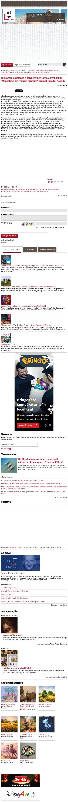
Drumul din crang (26, 734)
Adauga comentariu (9, 236)
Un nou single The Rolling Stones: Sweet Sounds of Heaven (26, 325)
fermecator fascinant (47, 189)
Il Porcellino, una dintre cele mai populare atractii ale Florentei (22, 480)
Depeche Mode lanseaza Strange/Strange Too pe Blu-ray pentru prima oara (32, 266)
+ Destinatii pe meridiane (58, 605)
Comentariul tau (8, 214)
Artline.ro (12, 70)
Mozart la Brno (6, 595)
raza (12, 191)
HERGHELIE (5, 761)
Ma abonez (6, 449)
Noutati (24, 70)
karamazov (25, 191)
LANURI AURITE (7, 734)
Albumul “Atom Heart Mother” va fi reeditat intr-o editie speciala (28, 287)
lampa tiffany (24, 761)
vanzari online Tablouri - (26, 737)
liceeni (32, 191)
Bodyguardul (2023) (9, 344)
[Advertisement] (34, 43)
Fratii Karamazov (42, 191)
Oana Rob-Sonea (28, 762)
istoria (57, 189)
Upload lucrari (7, 65)
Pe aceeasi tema (12, 250)
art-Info (18, 70)
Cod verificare (7, 223)
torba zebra (42, 734)
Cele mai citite (30, 250)
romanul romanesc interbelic (11, 189)
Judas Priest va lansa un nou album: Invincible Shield (23, 306)
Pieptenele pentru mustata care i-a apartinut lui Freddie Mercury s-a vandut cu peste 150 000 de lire (33, 493)
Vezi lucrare (60, 19)
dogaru (17, 191)
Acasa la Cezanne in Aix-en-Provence (15, 591)
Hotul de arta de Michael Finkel (17, 668)
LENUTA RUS (8, 762)
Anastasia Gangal (47, 736)
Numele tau (6, 208)
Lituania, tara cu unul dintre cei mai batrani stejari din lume (23, 602)
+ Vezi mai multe (61, 497)
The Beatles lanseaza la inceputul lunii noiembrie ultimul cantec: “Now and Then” (40, 460)
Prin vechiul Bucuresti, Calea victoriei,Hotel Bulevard (27, 706)
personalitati (5, 191)
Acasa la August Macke (10, 588)
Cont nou (26, 65)
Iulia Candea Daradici (6, 707)
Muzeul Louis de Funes (13, 573)
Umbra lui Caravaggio (13, 635)
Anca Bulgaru (32, 17)
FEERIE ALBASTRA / (38, 15)
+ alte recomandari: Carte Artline (55, 677)
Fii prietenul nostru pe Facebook (12, 547)
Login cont (18, 65)
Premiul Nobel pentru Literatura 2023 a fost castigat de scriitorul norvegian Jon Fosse (30, 483)
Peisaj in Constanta (8, 704)
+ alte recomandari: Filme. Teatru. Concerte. (51, 644)
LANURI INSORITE (45, 704)
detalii (50, 15)
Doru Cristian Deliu (28, 710)
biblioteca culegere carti (30, 189)
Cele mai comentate (47, 250)
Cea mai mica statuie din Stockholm (14, 598)
